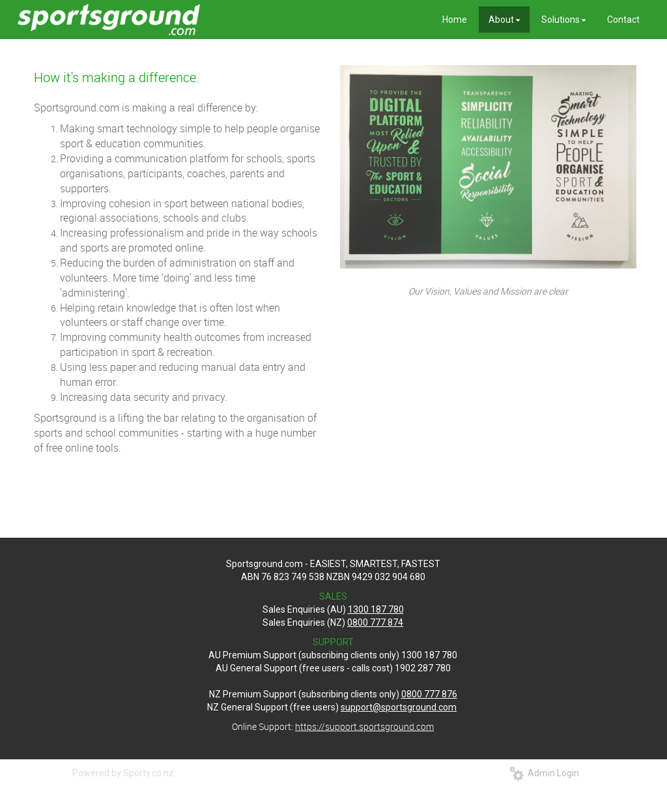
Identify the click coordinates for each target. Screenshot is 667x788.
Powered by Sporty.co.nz (123, 773)
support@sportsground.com (399, 707)
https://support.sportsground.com (364, 726)
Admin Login (544, 773)
